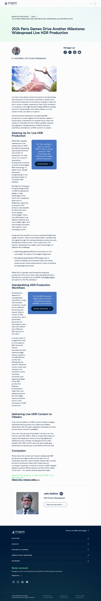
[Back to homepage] (10, 3)
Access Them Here (42, 309)
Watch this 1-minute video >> (26, 479)
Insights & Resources (20, 17)
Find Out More (44, 164)
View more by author (55, 505)
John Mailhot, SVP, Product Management (30, 58)
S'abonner (17, 575)
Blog (33, 17)
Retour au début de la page (77, 531)
